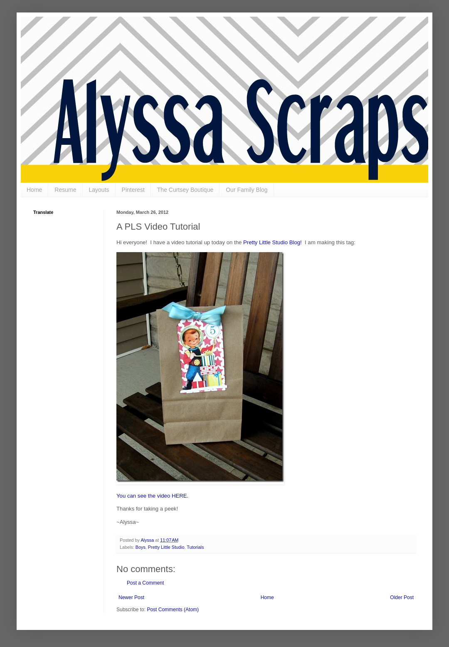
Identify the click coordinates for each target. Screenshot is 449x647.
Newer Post (131, 597)
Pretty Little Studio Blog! (272, 242)
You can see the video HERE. (152, 496)
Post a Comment (145, 583)
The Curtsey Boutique (185, 189)
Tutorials (195, 547)
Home (34, 189)
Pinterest (133, 189)
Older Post (402, 597)
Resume (65, 189)
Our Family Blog (246, 189)
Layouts (99, 189)
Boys (141, 547)
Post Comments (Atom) (173, 609)
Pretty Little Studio (166, 547)
